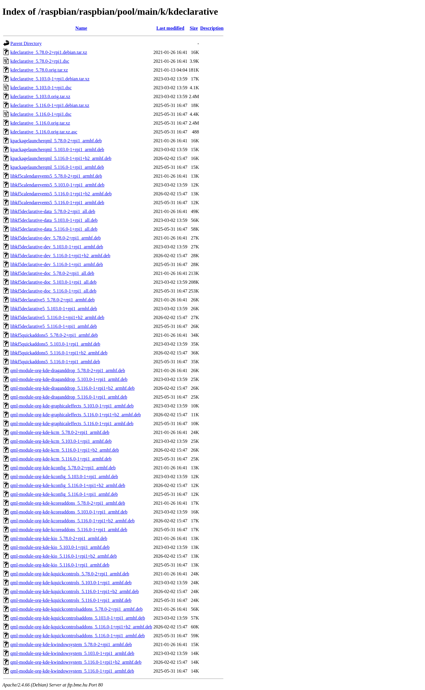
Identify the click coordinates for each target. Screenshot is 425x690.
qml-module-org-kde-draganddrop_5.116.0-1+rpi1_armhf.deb (68, 397)
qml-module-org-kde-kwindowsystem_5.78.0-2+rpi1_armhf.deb (71, 644)
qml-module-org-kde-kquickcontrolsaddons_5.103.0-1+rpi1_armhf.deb (77, 617)
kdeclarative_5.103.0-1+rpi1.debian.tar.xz (49, 78)
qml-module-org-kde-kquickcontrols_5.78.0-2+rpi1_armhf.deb (69, 573)
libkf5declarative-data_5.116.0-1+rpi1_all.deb (53, 229)
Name (81, 28)
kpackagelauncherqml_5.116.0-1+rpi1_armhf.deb (57, 167)
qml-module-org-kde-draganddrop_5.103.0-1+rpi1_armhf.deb (69, 379)
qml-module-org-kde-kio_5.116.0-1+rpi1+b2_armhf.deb (63, 556)
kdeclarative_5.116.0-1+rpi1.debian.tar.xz (49, 105)
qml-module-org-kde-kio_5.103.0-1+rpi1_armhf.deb (59, 547)
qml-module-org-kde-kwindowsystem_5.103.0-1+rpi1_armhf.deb (72, 653)
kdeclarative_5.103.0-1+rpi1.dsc (41, 87)
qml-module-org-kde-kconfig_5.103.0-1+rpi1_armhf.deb (64, 476)
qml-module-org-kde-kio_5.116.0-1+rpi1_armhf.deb (59, 564)
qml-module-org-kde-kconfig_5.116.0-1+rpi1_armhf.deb (64, 494)
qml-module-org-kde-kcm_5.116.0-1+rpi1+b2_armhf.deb (64, 450)
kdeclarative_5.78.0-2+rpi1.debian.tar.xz (48, 52)
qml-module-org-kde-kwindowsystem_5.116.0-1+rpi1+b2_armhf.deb (75, 662)
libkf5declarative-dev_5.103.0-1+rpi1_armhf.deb (56, 246)
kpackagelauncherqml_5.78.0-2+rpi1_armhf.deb (56, 140)
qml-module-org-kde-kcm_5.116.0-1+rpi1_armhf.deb (61, 458)
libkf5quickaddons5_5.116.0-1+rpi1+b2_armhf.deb (58, 352)
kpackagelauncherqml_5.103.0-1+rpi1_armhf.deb (57, 149)
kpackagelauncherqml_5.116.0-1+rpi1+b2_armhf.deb (60, 158)
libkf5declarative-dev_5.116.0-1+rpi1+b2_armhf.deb (60, 255)
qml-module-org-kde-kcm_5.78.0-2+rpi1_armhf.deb (59, 432)
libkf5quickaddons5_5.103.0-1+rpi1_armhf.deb (55, 343)
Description (211, 28)
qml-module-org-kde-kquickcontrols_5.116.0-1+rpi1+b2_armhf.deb (74, 591)
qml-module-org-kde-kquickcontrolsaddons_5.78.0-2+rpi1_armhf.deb (76, 609)
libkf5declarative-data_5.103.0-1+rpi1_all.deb (54, 220)
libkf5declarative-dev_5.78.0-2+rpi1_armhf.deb (55, 237)
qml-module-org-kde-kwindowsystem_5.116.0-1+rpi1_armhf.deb (72, 671)
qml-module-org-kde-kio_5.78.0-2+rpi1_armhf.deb (58, 538)
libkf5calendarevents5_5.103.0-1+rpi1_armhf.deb (57, 184)
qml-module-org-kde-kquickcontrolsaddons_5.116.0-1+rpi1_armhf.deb (77, 635)
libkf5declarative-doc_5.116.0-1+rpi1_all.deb (53, 290)
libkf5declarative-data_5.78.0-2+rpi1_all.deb (52, 211)
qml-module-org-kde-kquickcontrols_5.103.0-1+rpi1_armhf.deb (71, 582)
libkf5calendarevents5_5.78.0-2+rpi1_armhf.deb (56, 176)
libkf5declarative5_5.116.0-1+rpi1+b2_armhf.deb (57, 317)
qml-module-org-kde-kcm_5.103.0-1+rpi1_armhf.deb (61, 441)
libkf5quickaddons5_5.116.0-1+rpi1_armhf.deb (55, 361)
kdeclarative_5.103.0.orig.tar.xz (40, 96)
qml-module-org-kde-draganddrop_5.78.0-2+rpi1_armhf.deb (67, 370)
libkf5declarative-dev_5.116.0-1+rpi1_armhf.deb (56, 264)
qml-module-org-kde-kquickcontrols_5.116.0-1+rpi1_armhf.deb (70, 600)
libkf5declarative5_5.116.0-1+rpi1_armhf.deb (53, 326)
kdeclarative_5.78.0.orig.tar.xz (39, 69)
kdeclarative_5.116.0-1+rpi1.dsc (40, 114)
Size (194, 28)
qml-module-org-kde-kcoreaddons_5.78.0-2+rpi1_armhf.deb (67, 503)
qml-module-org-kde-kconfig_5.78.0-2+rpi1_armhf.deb (63, 467)
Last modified (170, 28)
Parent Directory (26, 43)
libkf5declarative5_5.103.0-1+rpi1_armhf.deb (53, 308)
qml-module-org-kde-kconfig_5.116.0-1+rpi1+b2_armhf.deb (67, 485)
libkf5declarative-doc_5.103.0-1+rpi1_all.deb (53, 282)
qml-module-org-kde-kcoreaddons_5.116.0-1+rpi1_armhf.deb (68, 529)
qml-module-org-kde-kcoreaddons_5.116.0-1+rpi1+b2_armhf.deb (72, 520)
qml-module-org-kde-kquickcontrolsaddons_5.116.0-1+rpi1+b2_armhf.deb (81, 626)
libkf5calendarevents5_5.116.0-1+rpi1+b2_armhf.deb (61, 193)
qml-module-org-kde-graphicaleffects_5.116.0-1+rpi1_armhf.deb (71, 423)
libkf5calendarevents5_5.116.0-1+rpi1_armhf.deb (57, 202)
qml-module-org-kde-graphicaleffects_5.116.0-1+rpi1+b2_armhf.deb (75, 414)
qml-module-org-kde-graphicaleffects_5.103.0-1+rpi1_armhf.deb (72, 405)
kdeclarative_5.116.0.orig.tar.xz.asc (43, 131)
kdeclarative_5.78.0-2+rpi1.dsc (39, 61)
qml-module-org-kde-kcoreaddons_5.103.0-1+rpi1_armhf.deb (69, 511)
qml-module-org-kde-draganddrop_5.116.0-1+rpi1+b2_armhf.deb (72, 388)
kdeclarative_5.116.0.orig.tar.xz (40, 123)
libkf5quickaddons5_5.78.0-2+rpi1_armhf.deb (54, 335)
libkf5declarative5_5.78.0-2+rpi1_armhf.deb (52, 299)
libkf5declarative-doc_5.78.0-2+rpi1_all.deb (52, 273)
